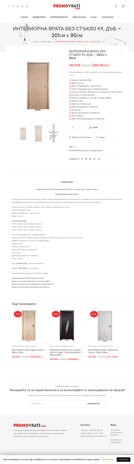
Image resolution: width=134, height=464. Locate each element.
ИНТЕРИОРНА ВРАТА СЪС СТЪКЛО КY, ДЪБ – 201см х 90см (120, 51)
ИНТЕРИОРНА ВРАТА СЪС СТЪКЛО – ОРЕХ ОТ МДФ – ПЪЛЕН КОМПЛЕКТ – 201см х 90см (66, 352)
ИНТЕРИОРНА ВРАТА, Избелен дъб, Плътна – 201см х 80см (103, 351)
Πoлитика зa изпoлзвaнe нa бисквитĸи (116, 432)
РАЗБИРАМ (123, 459)
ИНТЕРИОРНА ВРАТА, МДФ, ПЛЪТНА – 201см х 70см (28, 351)
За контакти (107, 17)
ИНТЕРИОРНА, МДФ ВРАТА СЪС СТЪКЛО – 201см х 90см (116, 51)
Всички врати (47, 41)
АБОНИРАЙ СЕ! (93, 403)
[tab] (67, 181)
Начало (24, 17)
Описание (67, 182)
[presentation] (113, 304)
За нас (94, 17)
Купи (95, 127)
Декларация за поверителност (116, 440)
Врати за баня (79, 17)
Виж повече (108, 459)
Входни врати (39, 17)
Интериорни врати (59, 17)
